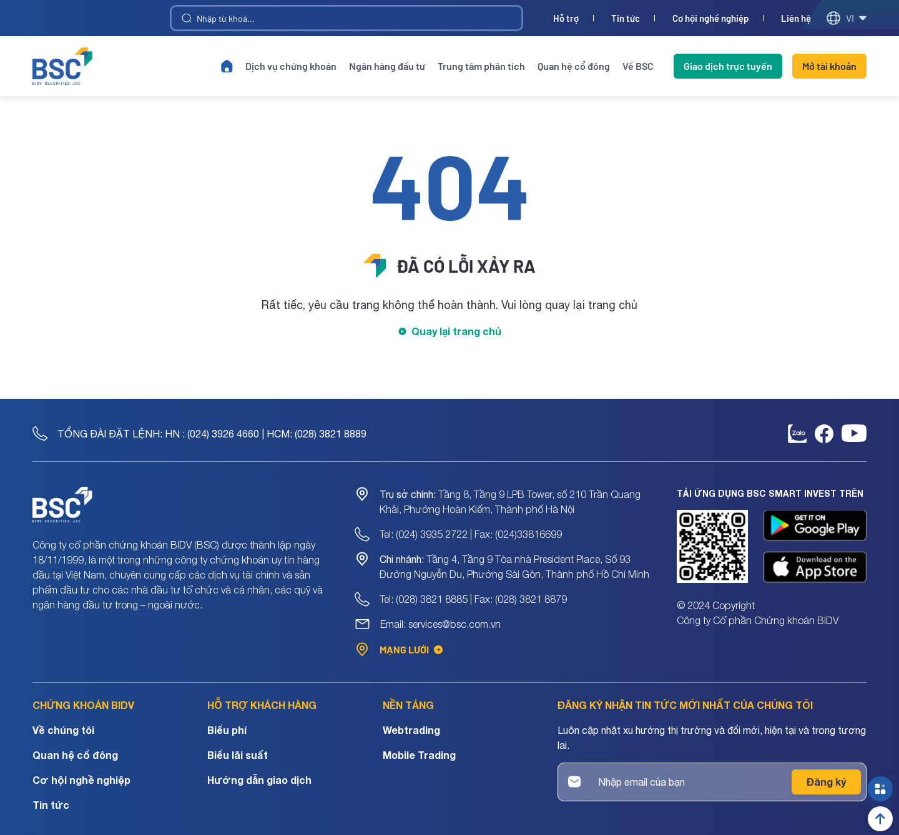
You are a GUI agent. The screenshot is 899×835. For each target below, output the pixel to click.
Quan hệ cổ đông (574, 66)
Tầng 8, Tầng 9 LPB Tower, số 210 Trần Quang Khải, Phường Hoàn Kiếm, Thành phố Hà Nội (510, 502)
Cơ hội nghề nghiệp (710, 18)
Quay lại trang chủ (456, 331)
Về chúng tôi (63, 730)
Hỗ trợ (566, 18)
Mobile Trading (419, 755)
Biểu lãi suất (237, 755)
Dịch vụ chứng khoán (291, 66)
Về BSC (638, 66)
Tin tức (625, 18)
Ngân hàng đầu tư (387, 66)
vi (846, 18)
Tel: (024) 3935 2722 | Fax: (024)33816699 (471, 534)
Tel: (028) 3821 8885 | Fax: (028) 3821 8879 (473, 599)
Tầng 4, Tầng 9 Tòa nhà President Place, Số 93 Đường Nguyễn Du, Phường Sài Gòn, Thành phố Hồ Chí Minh (514, 567)
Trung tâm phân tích (481, 66)
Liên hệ (796, 18)
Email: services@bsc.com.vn (440, 624)
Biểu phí (227, 730)
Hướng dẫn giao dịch (259, 780)
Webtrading (411, 730)
